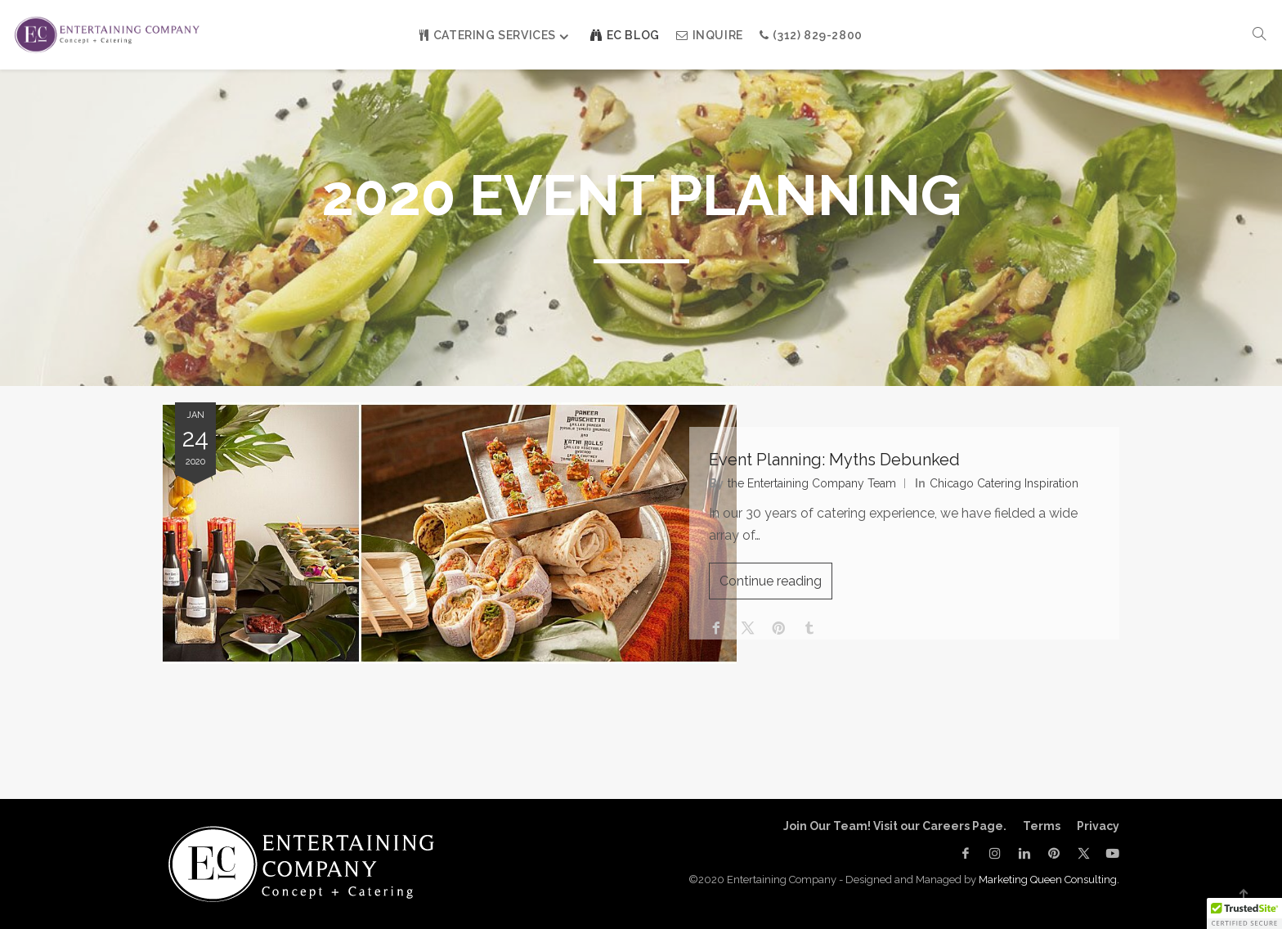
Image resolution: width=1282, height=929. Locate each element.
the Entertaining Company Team (817, 487)
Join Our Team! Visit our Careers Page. (894, 826)
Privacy (1098, 826)
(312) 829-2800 (811, 35)
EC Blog (625, 35)
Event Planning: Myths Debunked (839, 463)
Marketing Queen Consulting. (1049, 879)
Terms (1041, 826)
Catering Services (487, 35)
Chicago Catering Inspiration (1009, 487)
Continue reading (775, 586)
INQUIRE (709, 35)
